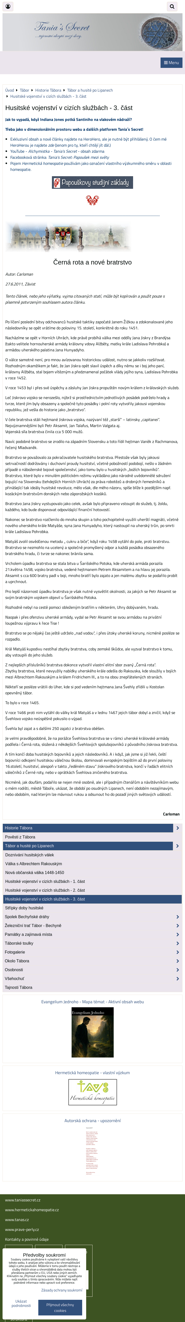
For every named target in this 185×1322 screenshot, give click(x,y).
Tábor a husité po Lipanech (93, 846)
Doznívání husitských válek (29, 855)
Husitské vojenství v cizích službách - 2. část (45, 890)
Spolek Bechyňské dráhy (93, 917)
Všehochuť (93, 978)
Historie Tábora (93, 828)
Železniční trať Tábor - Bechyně (93, 925)
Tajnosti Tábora (18, 987)
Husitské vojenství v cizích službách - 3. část (45, 899)
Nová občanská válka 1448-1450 (34, 872)
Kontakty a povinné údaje (27, 1239)
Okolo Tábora (93, 961)
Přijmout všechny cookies (60, 1307)
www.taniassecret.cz (22, 1200)
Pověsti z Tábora (20, 837)
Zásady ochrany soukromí (61, 1290)
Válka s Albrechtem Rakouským (33, 864)
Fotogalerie (93, 952)
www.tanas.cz (17, 1220)
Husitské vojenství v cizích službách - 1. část (45, 881)
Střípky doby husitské (24, 908)
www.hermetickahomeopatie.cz (32, 1210)
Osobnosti (93, 970)
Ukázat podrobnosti (21, 1303)
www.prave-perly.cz (22, 1229)
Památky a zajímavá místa (93, 934)
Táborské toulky (93, 943)
